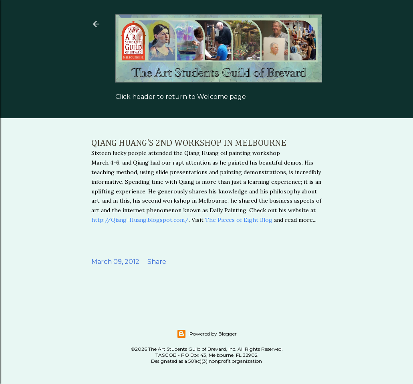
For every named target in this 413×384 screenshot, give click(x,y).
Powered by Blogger (207, 334)
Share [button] (156, 261)
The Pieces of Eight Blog (237, 219)
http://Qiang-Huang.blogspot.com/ (140, 219)
